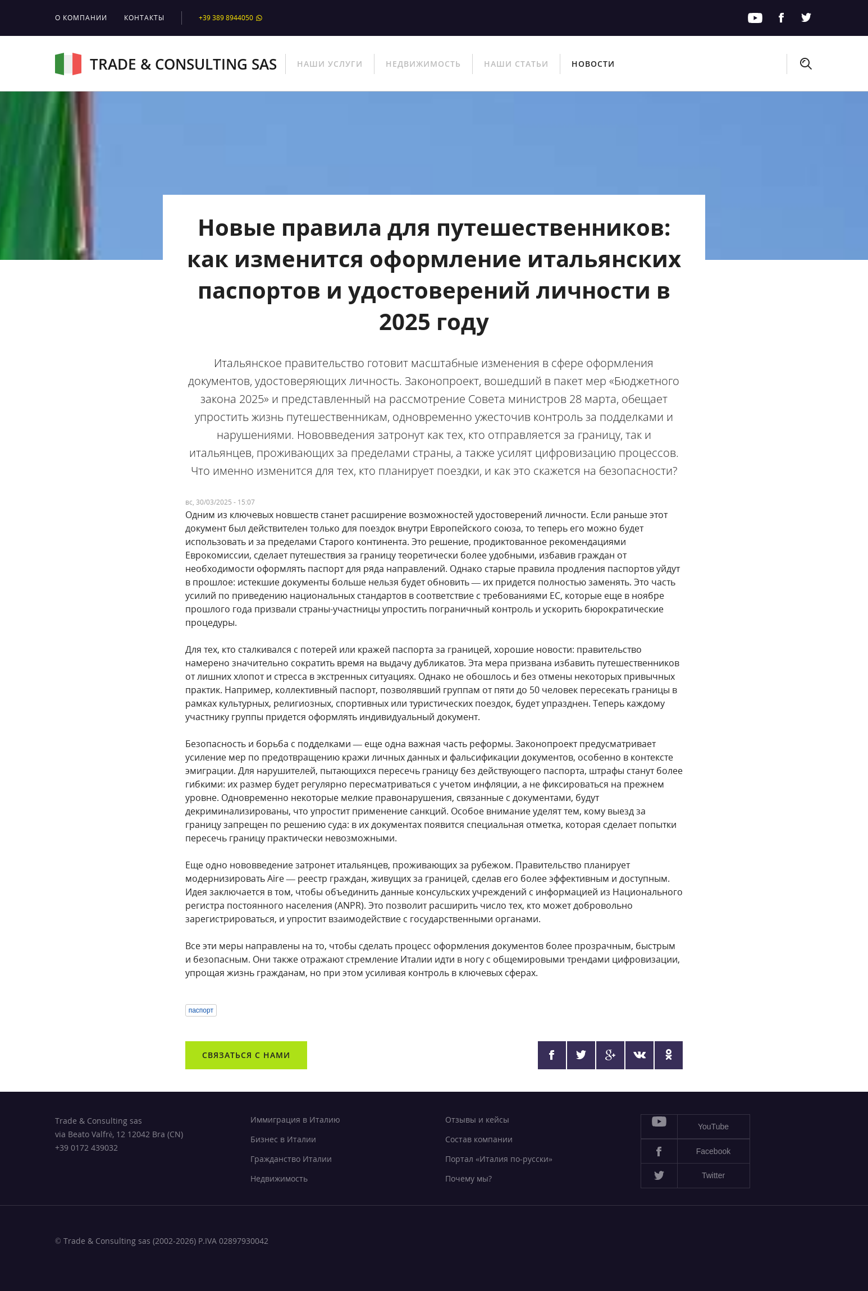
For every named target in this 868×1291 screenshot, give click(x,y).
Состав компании (479, 1139)
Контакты (144, 17)
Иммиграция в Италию (295, 1119)
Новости (593, 63)
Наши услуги (330, 63)
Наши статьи (516, 63)
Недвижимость (423, 63)
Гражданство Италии (291, 1158)
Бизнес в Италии (283, 1139)
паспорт (201, 1010)
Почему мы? (468, 1178)
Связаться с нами (246, 1055)
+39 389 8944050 (231, 17)
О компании (81, 17)
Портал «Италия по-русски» (498, 1158)
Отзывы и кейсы (477, 1119)
